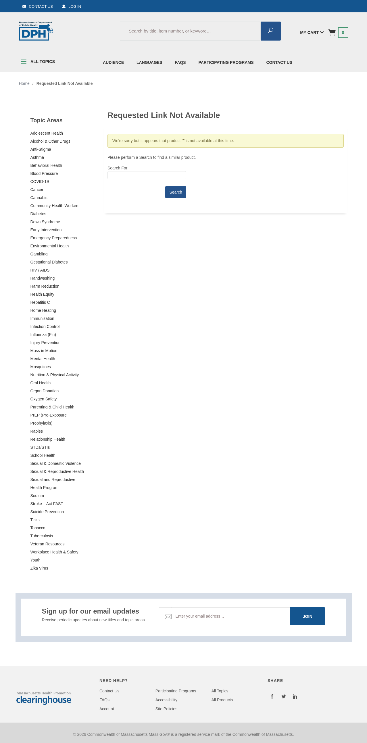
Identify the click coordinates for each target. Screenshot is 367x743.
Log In (71, 6)
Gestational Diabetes (49, 262)
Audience (113, 62)
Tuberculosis (41, 536)
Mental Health (42, 358)
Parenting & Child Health (52, 407)
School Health (42, 455)
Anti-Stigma (40, 149)
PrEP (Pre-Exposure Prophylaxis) (48, 419)
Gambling (39, 254)
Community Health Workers (55, 205)
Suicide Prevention (47, 511)
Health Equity (42, 294)
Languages (149, 62)
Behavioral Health (46, 165)
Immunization (42, 318)
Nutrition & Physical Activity (54, 375)
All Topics (37, 63)
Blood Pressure (44, 173)
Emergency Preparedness (53, 238)
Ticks (35, 519)
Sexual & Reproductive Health (57, 471)
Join (307, 616)
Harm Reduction (44, 286)
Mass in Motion (43, 350)
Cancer (36, 189)
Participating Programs (225, 62)
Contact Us (37, 6)
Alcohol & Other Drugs (50, 141)
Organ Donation (44, 391)
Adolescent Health (46, 133)
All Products (222, 700)
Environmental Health (49, 246)
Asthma (37, 157)
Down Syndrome (45, 221)
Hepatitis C (40, 302)
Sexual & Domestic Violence (55, 463)
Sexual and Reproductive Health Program (52, 483)
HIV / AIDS (40, 270)
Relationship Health (47, 439)
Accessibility (166, 700)
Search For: (117, 168)
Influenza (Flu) (43, 334)
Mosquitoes (40, 366)
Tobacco (37, 528)
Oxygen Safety (43, 399)
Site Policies (166, 708)
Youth (35, 560)
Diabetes (38, 213)
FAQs (180, 62)
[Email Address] (230, 616)
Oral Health (40, 383)
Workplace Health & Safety (54, 552)
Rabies (36, 431)
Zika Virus (39, 568)
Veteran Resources (47, 544)
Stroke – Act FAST (46, 503)
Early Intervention (46, 230)
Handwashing (42, 278)
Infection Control (45, 326)
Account (106, 708)
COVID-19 (39, 181)
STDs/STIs (40, 447)
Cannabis (38, 197)
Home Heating (43, 310)
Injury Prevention (45, 342)
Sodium (37, 495)
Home (24, 83)
